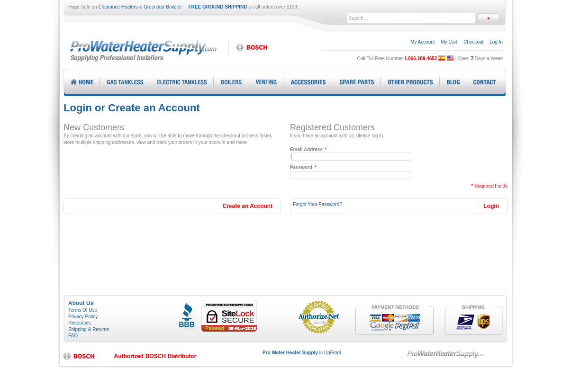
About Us (80, 303)
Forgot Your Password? (317, 204)
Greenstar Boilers (162, 6)
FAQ (73, 335)
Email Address (306, 149)
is (302, 352)
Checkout (473, 42)
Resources (79, 322)
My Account (422, 42)
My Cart (449, 42)
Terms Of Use (82, 310)
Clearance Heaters (117, 6)
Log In (496, 42)
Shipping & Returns (88, 329)
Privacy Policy (83, 316)
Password (301, 167)
